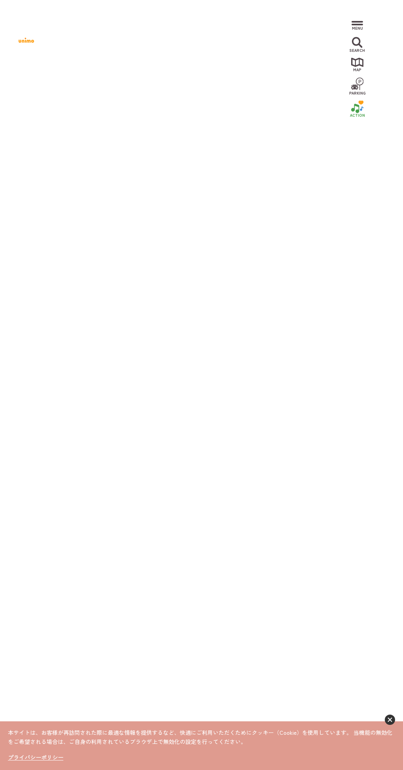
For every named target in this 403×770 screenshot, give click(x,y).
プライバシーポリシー (35, 758)
